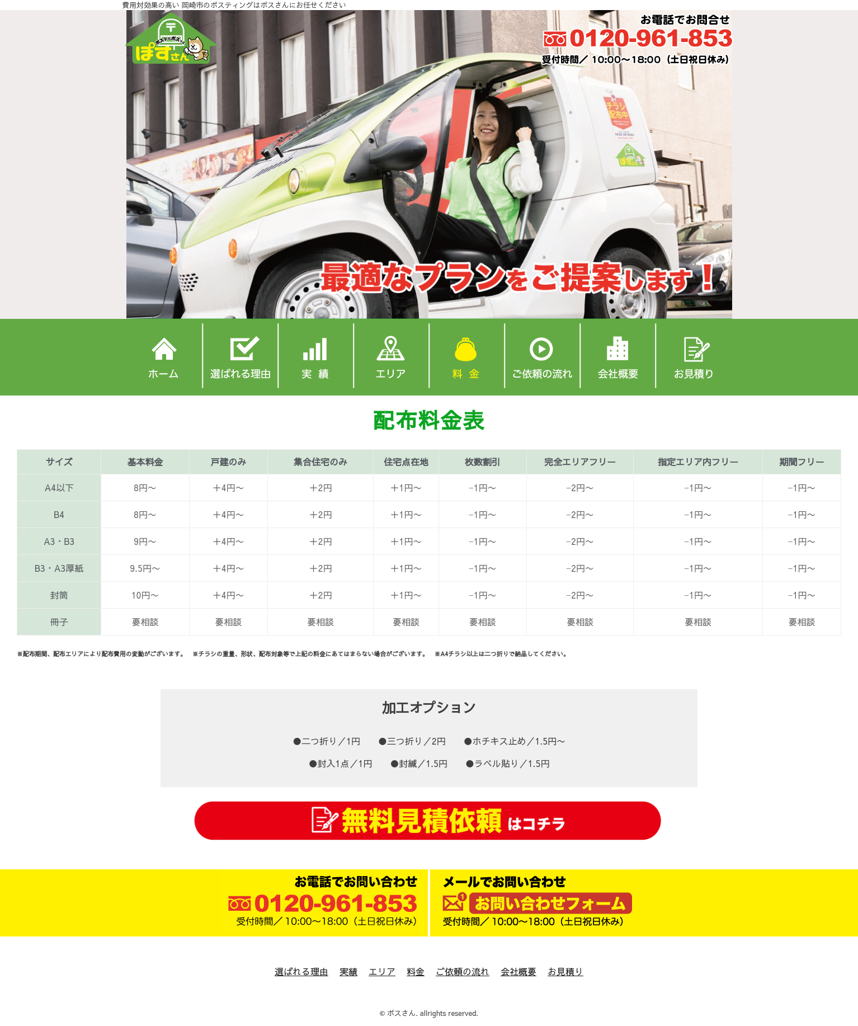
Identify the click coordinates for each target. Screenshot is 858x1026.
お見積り (565, 971)
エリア (382, 971)
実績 (348, 971)
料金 (416, 971)
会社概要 (518, 971)
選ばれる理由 (301, 971)
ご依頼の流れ (462, 971)
